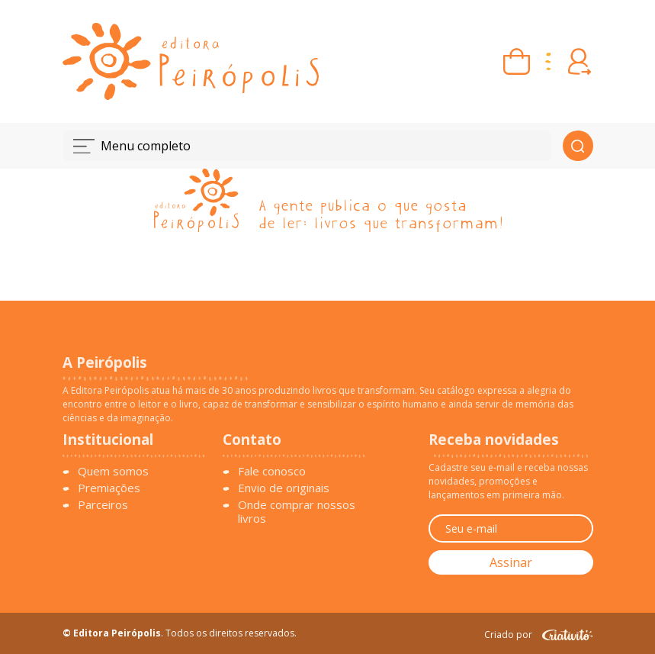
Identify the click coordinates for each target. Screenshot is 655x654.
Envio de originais (283, 488)
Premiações (109, 488)
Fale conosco (272, 471)
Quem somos (113, 471)
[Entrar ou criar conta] (580, 61)
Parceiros (103, 504)
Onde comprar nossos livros (296, 511)
